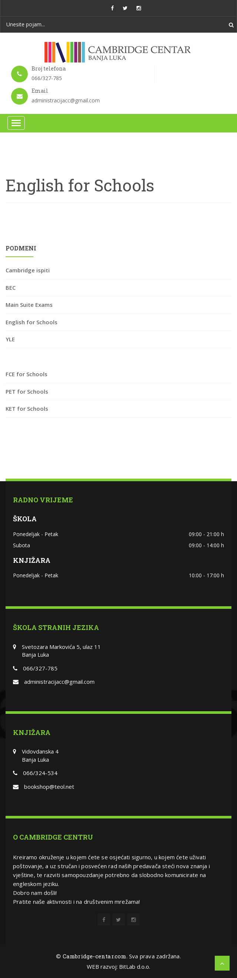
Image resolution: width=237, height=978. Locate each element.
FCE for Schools (26, 374)
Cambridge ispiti (28, 270)
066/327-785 (40, 668)
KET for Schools (27, 408)
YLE (10, 339)
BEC (11, 287)
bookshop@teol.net (49, 786)
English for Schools (31, 322)
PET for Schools (27, 391)
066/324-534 (40, 773)
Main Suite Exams (29, 304)
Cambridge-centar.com (94, 956)
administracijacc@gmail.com (59, 681)
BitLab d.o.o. (134, 966)
